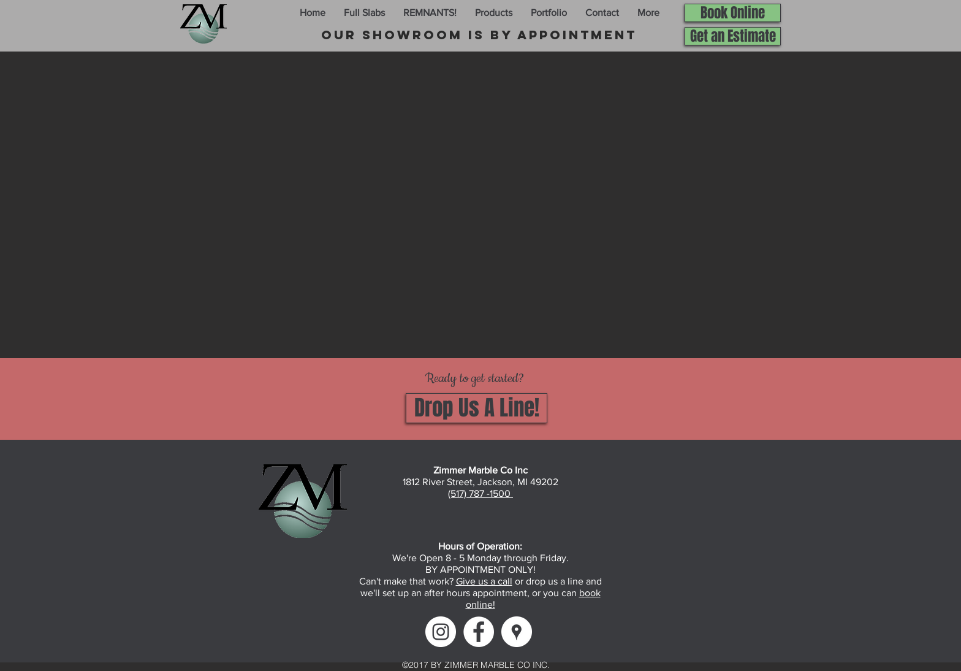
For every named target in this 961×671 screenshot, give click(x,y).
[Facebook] (478, 631)
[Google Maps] (516, 631)
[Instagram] (440, 631)
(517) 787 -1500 (480, 493)
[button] (364, 13)
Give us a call (484, 581)
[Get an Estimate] (733, 36)
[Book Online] (733, 13)
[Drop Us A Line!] (476, 408)
